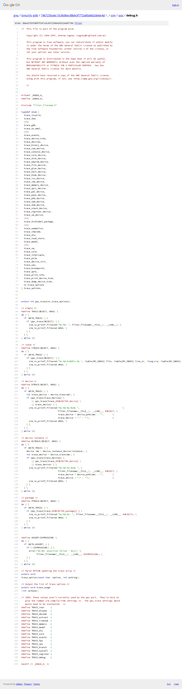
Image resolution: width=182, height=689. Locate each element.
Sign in (175, 4)
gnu (16, 15)
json (176, 684)
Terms (36, 684)
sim (113, 15)
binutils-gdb (29, 15)
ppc (121, 15)
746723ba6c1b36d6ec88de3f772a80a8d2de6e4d (73, 15)
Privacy (27, 684)
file (78, 23)
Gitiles (19, 684)
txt (169, 684)
